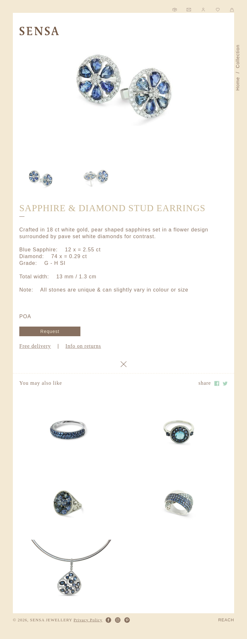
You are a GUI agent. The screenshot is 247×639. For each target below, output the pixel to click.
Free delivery (35, 346)
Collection (237, 56)
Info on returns (83, 346)
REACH (226, 620)
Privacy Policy (88, 620)
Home (237, 84)
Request (49, 331)
